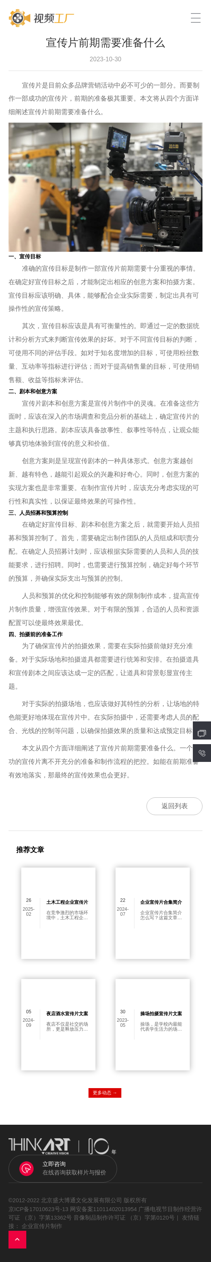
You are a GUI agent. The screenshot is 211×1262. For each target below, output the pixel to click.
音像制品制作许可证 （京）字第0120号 (123, 1218)
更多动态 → (105, 1092)
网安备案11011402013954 (103, 1209)
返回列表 (175, 806)
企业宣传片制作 (42, 1226)
